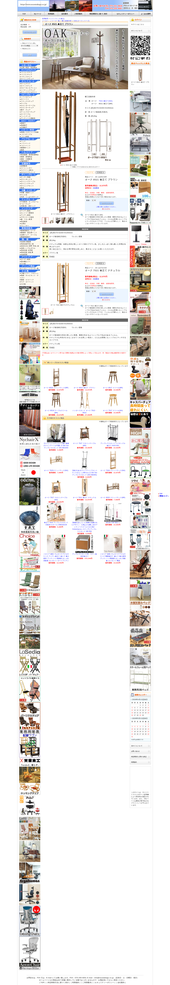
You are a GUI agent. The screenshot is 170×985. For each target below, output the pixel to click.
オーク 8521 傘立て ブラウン (84, 388)
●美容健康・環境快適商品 (29, 154)
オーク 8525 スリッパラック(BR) (113, 497)
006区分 (96, 188)
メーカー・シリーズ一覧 (51, 21)
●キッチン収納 (25, 177)
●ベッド (23, 141)
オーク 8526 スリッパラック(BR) (56, 388)
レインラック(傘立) (58, 18)
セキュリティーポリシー (125, 14)
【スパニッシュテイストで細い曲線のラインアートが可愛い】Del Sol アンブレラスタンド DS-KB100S (56, 445)
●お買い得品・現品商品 (28, 67)
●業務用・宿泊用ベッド (28, 232)
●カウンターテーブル (28, 105)
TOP (24, 14)
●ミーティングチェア (28, 90)
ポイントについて (136, 30)
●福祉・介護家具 (26, 159)
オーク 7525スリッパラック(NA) (56, 470)
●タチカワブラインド (28, 172)
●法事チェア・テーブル (28, 235)
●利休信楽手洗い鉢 (27, 244)
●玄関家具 (23, 166)
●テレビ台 (23, 195)
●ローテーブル (25, 114)
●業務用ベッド (25, 147)
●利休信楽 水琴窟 (26, 250)
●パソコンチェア (26, 74)
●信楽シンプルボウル (28, 248)
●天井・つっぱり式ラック (29, 197)
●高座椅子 (23, 125)
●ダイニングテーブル (28, 181)
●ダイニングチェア (27, 183)
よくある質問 (146, 14)
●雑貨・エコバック (27, 279)
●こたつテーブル (26, 134)
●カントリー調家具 (27, 213)
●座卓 (22, 188)
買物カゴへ (164, 496)
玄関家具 (45, 18)
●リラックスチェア (27, 101)
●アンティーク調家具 (28, 118)
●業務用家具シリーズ (28, 230)
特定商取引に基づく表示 (98, 14)
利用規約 (51, 14)
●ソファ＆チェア (26, 97)
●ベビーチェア (25, 204)
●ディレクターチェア (28, 112)
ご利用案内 (78, 14)
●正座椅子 (23, 127)
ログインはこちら (137, 24)
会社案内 (64, 14)
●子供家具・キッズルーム (29, 201)
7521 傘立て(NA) (106, 101)
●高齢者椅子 (24, 161)
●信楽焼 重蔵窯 (25, 241)
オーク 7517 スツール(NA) (113, 410)
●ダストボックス (26, 179)
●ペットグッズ (25, 116)
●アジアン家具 (25, 215)
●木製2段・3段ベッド (28, 206)
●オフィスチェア (26, 86)
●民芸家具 (23, 221)
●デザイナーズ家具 (27, 217)
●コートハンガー (26, 168)
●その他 (23, 263)
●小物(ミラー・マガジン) (29, 273)
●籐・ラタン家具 (26, 219)
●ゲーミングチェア (27, 79)
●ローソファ (24, 99)
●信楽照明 (23, 254)
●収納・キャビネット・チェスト (29, 276)
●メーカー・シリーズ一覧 (29, 268)
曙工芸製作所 (67, 21)
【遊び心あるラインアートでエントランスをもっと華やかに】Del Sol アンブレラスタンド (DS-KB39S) (85, 473)
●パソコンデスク (26, 72)
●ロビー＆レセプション (28, 88)
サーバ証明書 (144, 794)
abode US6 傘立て (113, 522)
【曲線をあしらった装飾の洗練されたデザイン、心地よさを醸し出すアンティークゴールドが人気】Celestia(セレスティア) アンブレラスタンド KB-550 (85, 527)
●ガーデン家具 (25, 259)
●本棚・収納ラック (27, 192)
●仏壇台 (23, 223)
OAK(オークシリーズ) (82, 21)
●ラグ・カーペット (27, 282)
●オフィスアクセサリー (28, 92)
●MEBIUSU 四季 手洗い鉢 (29, 246)
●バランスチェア (26, 76)
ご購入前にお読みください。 (106, 207)
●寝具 (22, 150)
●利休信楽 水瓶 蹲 (26, 252)
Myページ (37, 14)
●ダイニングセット (27, 185)
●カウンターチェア (27, 107)
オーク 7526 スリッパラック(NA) (113, 470)
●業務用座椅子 (25, 237)
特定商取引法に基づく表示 (58, 982)
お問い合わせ (135, 751)
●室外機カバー (25, 261)
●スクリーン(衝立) (26, 170)
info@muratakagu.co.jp (104, 978)
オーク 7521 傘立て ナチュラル (84, 497)
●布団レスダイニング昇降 (29, 132)
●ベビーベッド (25, 145)
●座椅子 (23, 123)
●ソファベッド (25, 143)
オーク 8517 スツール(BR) (113, 388)
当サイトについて (136, 746)
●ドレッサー (24, 226)
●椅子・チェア (25, 110)
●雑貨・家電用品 (26, 157)
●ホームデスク (25, 83)
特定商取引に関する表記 (139, 756)
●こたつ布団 (24, 136)
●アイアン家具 (25, 211)
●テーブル (23, 103)
